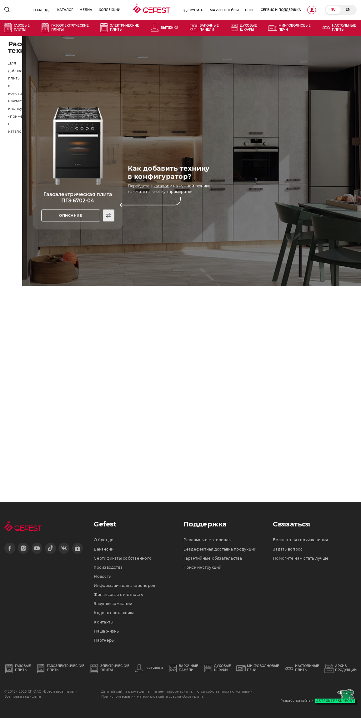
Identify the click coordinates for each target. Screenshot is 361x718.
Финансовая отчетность (118, 594)
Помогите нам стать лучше (300, 558)
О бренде (42, 10)
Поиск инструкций (202, 567)
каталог (161, 186)
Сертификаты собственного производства (123, 563)
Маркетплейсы (224, 10)
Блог (249, 10)
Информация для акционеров (124, 585)
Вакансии (103, 549)
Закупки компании (113, 603)
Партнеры (104, 640)
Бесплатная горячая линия (300, 539)
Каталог (65, 10)
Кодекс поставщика (114, 612)
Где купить (193, 10)
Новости (102, 576)
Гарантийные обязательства (212, 558)
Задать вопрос (288, 549)
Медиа (85, 10)
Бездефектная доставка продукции (220, 549)
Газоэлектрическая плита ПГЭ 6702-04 (77, 197)
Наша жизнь (106, 631)
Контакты (103, 622)
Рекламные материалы (207, 539)
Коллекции (109, 10)
